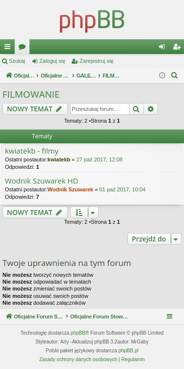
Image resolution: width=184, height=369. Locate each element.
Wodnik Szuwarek (70, 189)
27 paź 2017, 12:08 (100, 159)
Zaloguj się (52, 61)
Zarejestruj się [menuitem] (178, 48)
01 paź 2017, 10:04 (122, 189)
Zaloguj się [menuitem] (164, 48)
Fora (24, 48)
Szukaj (17, 61)
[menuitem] (174, 75)
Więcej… (9, 48)
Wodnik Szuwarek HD (42, 180)
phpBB (78, 333)
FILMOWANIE (31, 94)
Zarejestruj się (96, 61)
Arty (64, 341)
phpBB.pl (128, 350)
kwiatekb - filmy (31, 151)
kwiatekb (59, 159)
